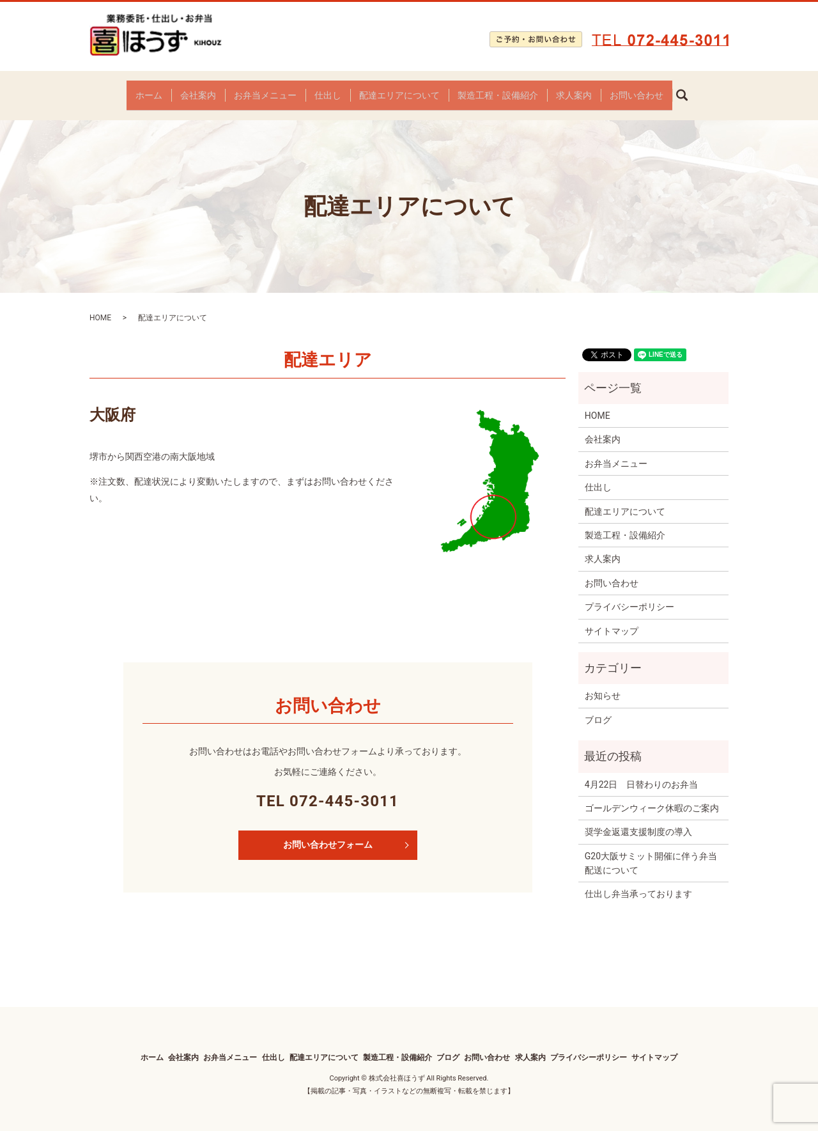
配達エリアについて (399, 89)
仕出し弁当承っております (638, 884)
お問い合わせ (636, 89)
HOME (100, 308)
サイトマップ (611, 621)
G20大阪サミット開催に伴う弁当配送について (651, 853)
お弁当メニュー (265, 89)
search (687, 90)
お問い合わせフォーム (328, 835)
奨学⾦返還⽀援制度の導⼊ (638, 822)
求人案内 (574, 89)
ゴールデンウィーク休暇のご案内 (652, 798)
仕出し (327, 89)
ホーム (148, 89)
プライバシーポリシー (629, 597)
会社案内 (198, 89)
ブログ (598, 710)
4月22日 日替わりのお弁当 (641, 774)
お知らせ (603, 686)
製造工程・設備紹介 (498, 89)
